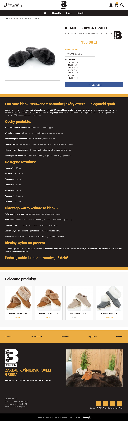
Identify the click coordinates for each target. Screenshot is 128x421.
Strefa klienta (36, 337)
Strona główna (14, 18)
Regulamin (92, 337)
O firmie (69, 13)
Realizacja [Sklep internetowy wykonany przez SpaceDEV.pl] (83, 417)
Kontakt (81, 13)
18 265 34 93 (21, 404)
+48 (14, 404)
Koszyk (9, 337)
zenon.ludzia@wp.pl (18, 407)
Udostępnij (97, 85)
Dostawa (65, 337)
